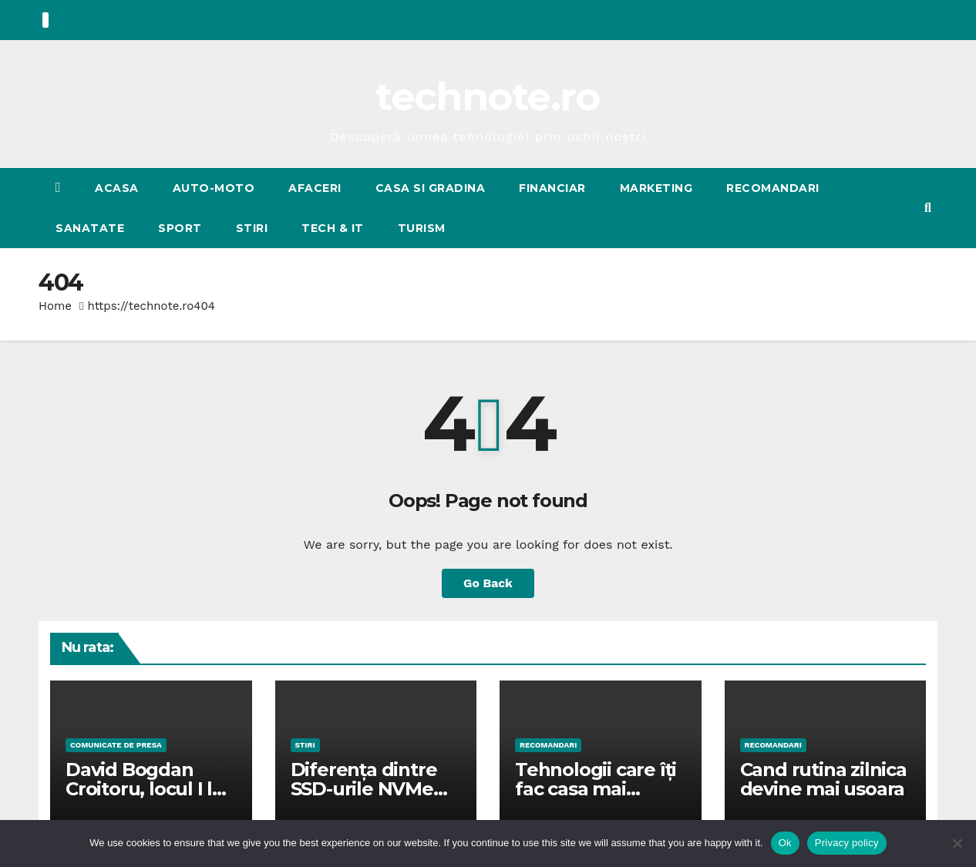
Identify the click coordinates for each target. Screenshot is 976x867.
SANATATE (90, 228)
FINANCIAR (552, 188)
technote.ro (487, 96)
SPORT (180, 228)
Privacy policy (847, 843)
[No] (956, 843)
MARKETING (656, 188)
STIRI (252, 228)
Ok (785, 843)
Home (55, 306)
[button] (927, 207)
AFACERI (315, 188)
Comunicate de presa (116, 745)
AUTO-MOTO (214, 188)
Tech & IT (332, 228)
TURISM (422, 228)
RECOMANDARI (773, 188)
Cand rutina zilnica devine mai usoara (823, 779)
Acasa (117, 188)
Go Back (488, 583)
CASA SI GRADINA (430, 188)
